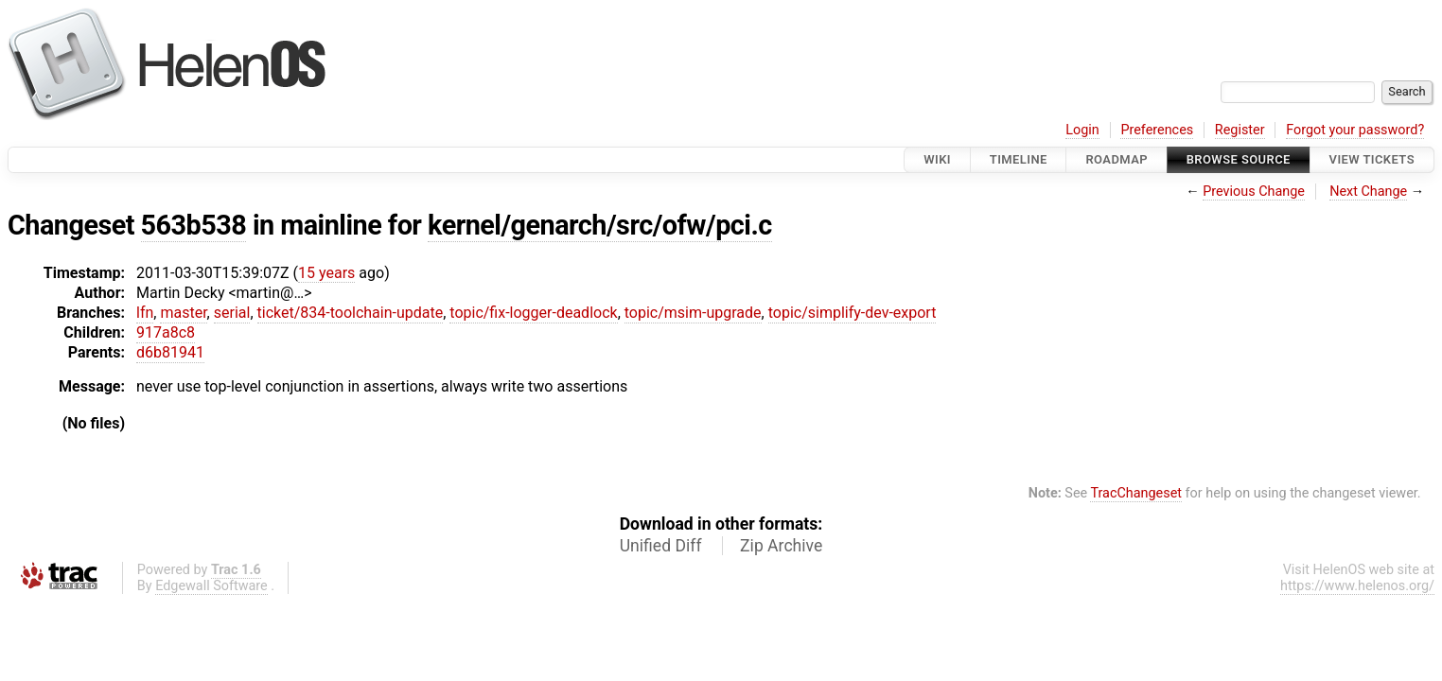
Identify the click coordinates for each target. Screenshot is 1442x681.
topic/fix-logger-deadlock (533, 313)
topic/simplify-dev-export (852, 313)
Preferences (1156, 130)
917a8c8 (165, 332)
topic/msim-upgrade (693, 313)
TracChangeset (1136, 493)
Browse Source (1239, 159)
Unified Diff (661, 545)
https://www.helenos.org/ (1357, 586)
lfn (144, 313)
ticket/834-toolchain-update (350, 313)
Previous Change (1254, 191)
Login (1082, 130)
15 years (326, 273)
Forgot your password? (1355, 130)
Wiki (937, 159)
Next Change (1368, 191)
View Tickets (1372, 159)
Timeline (1018, 159)
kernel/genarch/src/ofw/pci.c (600, 225)
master (183, 313)
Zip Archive (781, 545)
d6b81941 (170, 352)
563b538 (194, 225)
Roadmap (1116, 159)
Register (1240, 130)
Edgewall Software (211, 586)
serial (232, 313)
